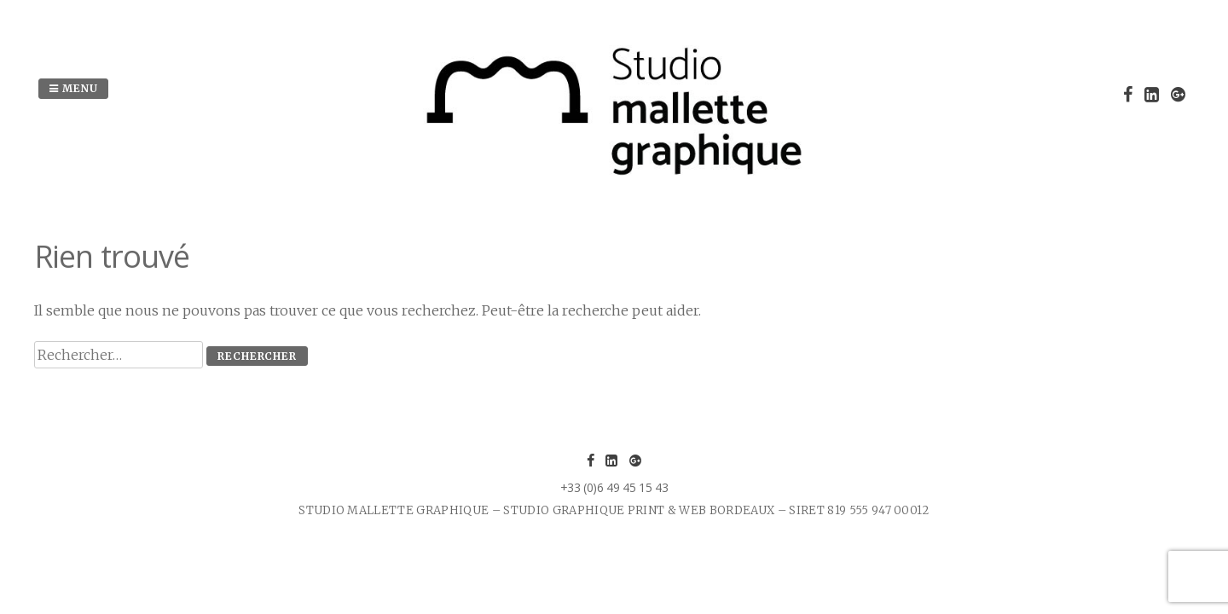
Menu (73, 88)
